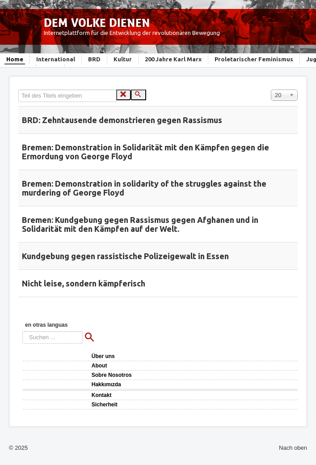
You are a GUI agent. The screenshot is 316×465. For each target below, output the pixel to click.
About (99, 366)
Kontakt (102, 395)
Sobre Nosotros (112, 375)
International (55, 59)
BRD (94, 59)
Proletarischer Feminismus (254, 59)
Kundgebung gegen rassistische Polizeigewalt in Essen (125, 256)
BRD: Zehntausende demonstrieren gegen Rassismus (122, 119)
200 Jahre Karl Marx (173, 59)
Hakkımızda (106, 384)
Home (14, 59)
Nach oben (293, 447)
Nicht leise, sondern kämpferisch (83, 283)
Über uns (103, 356)
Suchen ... (22, 331)
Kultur (123, 59)
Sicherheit (105, 404)
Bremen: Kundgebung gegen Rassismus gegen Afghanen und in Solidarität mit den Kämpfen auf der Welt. (140, 224)
